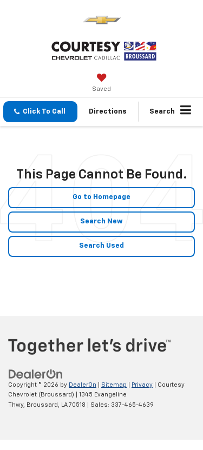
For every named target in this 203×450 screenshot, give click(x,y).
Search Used (101, 245)
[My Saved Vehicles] (101, 84)
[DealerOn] (35, 374)
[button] (40, 111)
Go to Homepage (101, 197)
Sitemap (114, 385)
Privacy (142, 385)
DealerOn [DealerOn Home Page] (82, 385)
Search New (101, 221)
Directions (108, 111)
